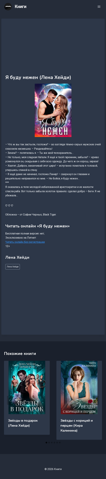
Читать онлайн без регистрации (25, 242)
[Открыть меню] (99, 6)
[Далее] (96, 400)
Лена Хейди (13, 266)
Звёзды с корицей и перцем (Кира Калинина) (76, 425)
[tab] (46, 442)
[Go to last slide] (10, 400)
